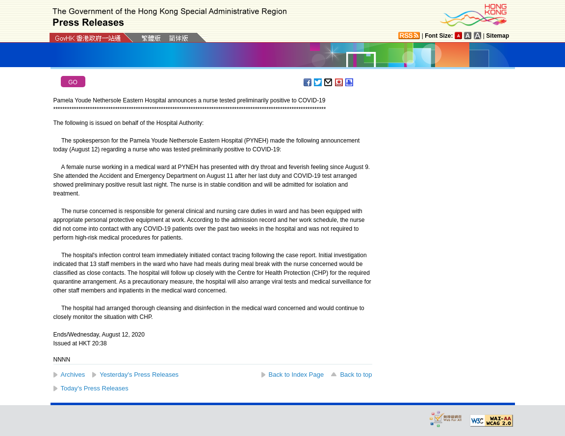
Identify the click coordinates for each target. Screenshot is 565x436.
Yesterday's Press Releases (139, 374)
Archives (73, 374)
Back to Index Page (296, 374)
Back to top (356, 374)
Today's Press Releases (94, 388)
